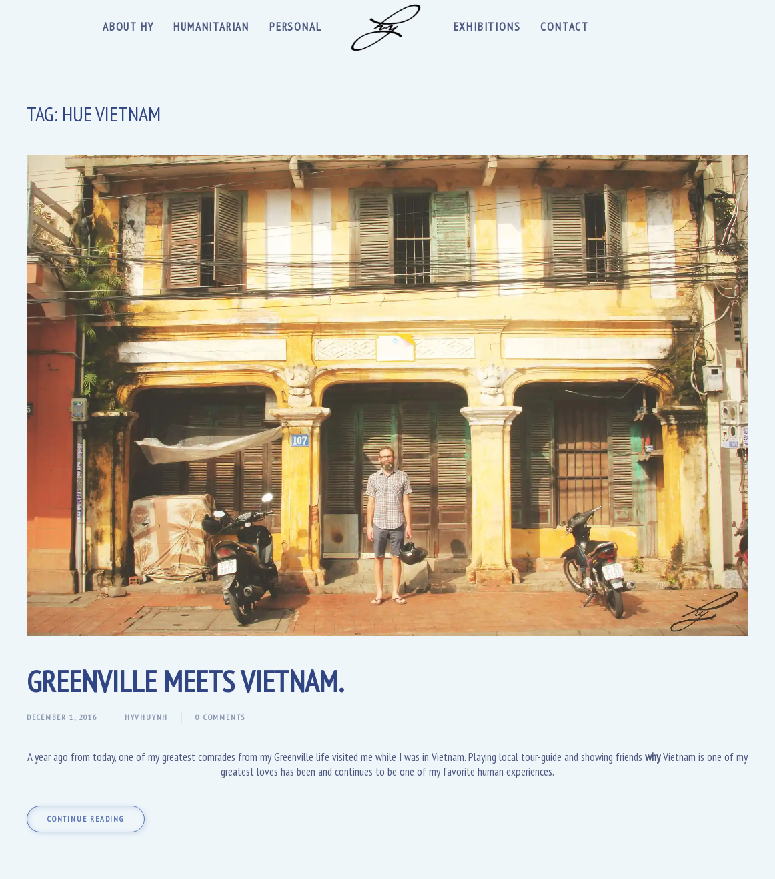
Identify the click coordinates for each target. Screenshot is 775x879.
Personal (295, 26)
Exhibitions (487, 26)
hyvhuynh (146, 717)
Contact (564, 26)
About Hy (128, 26)
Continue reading (85, 819)
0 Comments (220, 717)
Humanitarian (211, 26)
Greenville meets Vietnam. (185, 680)
